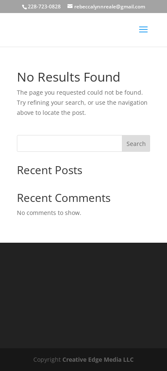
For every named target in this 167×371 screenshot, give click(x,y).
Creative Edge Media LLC (98, 359)
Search (136, 144)
